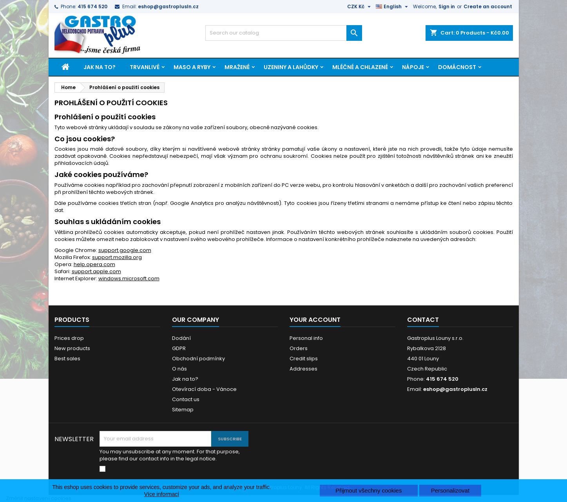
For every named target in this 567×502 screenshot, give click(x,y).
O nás (179, 368)
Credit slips (304, 358)
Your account (315, 319)
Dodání (181, 338)
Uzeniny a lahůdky (291, 67)
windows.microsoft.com (128, 278)
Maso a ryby (192, 67)
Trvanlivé (144, 67)
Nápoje (413, 67)
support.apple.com (96, 271)
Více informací (161, 494)
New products (72, 348)
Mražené (237, 67)
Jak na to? (99, 67)
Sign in (446, 6)
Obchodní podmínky (198, 358)
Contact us (185, 399)
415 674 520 (92, 6)
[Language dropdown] (393, 6)
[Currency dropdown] (360, 6)
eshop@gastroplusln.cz (168, 6)
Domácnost (457, 67)
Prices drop (69, 338)
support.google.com (124, 250)
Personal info (306, 338)
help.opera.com (94, 264)
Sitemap (183, 409)
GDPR (179, 348)
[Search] (283, 33)
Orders (299, 348)
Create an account (488, 6)
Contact (423, 319)
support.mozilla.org (117, 257)
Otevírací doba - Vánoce (204, 389)
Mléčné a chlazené (360, 67)
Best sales (67, 358)
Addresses (303, 368)
